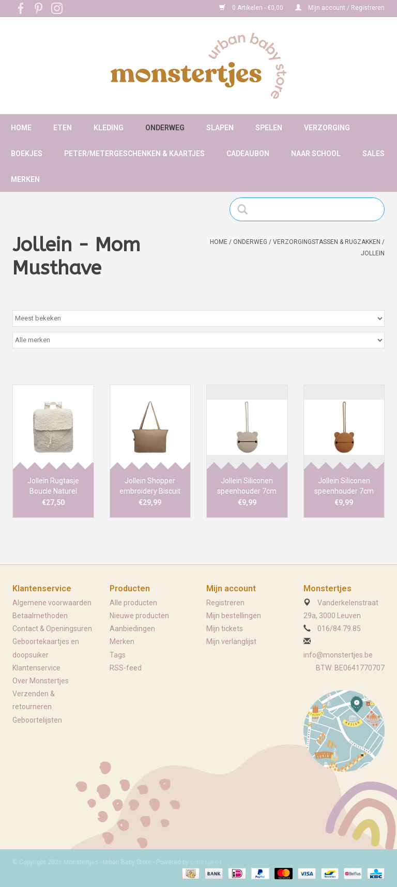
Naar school (316, 153)
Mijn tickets (224, 628)
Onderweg (165, 128)
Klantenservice (36, 668)
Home (21, 128)
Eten (62, 128)
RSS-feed (126, 668)
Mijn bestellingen (233, 615)
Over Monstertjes (40, 681)
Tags (118, 655)
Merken (25, 179)
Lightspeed (206, 862)
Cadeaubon (247, 153)
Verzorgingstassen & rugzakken (326, 242)
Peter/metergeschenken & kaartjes (134, 153)
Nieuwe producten (139, 615)
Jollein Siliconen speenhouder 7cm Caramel (344, 486)
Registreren (225, 603)
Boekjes (26, 153)
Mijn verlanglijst (231, 641)
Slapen (220, 128)
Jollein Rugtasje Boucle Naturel (53, 486)
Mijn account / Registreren (340, 7)
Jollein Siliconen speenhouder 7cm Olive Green (247, 486)
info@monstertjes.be (338, 655)
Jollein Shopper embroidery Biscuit (149, 486)
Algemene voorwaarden (51, 603)
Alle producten (133, 603)
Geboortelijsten (37, 720)
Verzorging (327, 128)
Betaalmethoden (40, 615)
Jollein (373, 253)
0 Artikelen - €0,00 (252, 7)
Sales (373, 153)
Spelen (268, 128)
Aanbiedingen (132, 628)
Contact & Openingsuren (52, 628)
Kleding (109, 128)
